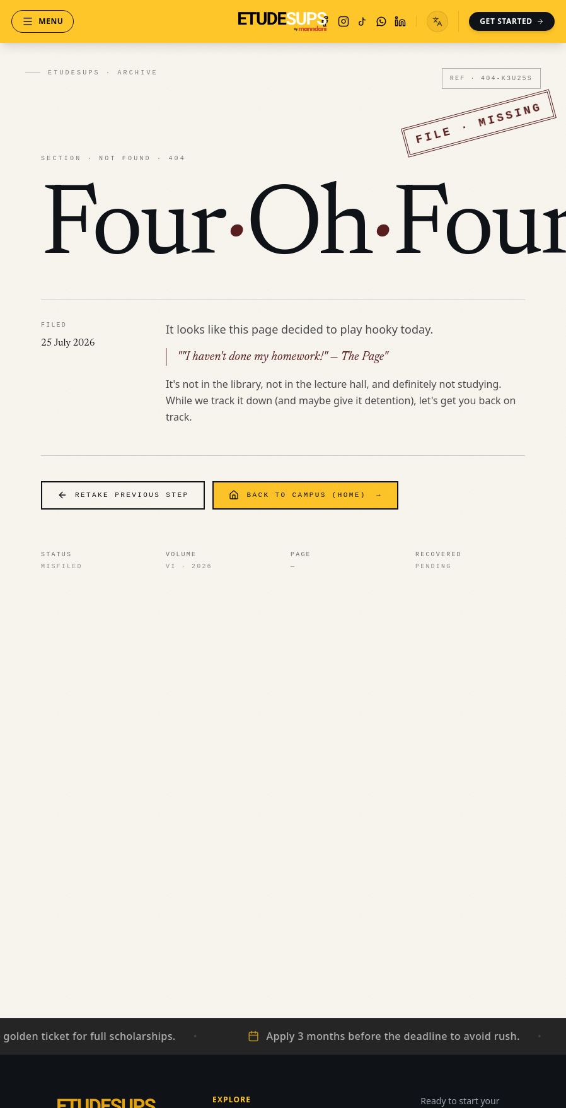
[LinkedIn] (393, 21)
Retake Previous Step (122, 495)
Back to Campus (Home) (305, 495)
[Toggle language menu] (430, 21)
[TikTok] (355, 21)
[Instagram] (336, 21)
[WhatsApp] (374, 21)
